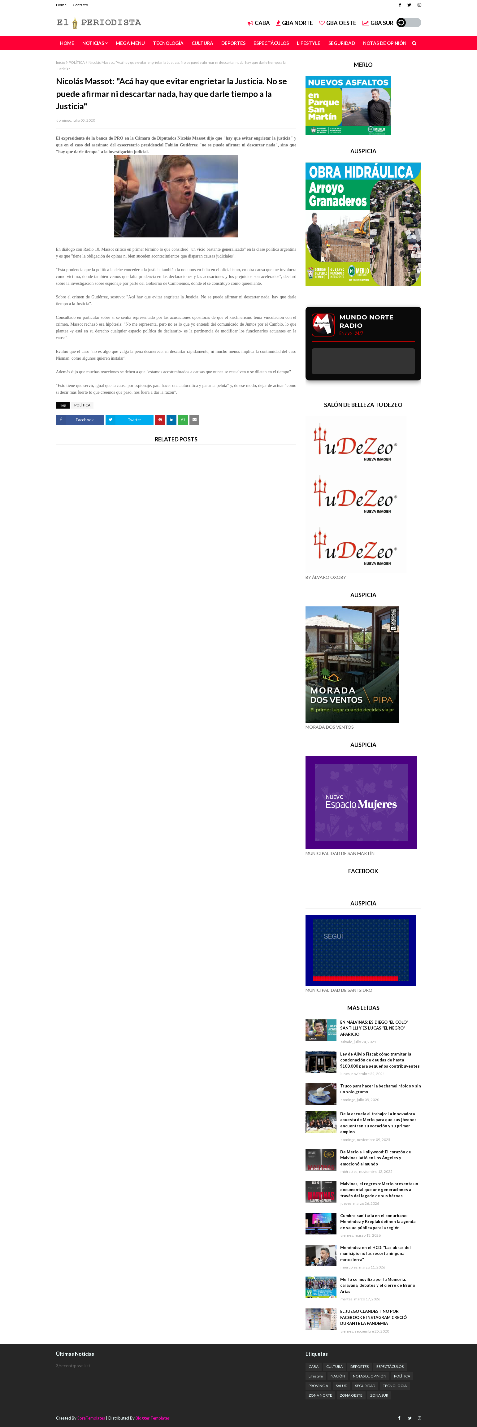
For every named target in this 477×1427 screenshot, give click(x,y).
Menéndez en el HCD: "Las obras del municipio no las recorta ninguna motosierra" (375, 1253)
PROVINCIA (318, 1385)
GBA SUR (377, 23)
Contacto (80, 4)
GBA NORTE (294, 23)
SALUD (341, 1385)
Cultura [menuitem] (202, 43)
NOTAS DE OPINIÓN (369, 1376)
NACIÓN (338, 1376)
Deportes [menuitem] (233, 43)
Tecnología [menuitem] (168, 43)
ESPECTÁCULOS (390, 1366)
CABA (259, 23)
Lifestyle (316, 1376)
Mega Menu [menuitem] (130, 43)
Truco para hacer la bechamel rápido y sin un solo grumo (380, 1089)
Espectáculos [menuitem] (271, 43)
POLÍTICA (77, 62)
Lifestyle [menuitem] (308, 43)
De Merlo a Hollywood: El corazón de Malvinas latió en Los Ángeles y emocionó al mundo (375, 1157)
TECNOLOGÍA (395, 1385)
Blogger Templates (153, 1418)
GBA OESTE (337, 23)
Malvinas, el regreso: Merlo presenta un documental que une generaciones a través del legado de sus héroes (379, 1189)
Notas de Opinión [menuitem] (384, 43)
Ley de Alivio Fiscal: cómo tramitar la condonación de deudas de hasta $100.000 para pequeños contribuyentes (380, 1060)
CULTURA (334, 1366)
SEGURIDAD (365, 1385)
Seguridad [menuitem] (341, 43)
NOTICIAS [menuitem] (93, 43)
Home (61, 4)
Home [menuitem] (67, 43)
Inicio (60, 62)
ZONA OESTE (351, 1395)
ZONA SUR (379, 1395)
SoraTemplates (91, 1418)
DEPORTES (359, 1366)
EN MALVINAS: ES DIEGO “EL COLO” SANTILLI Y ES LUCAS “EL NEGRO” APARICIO (374, 1028)
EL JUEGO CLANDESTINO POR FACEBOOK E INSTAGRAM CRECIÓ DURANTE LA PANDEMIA (373, 1317)
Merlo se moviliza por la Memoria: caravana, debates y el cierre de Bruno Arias (377, 1285)
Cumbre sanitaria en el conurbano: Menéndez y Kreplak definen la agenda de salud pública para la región (377, 1221)
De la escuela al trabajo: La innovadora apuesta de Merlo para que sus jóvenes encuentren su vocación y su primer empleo (378, 1122)
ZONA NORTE (320, 1395)
